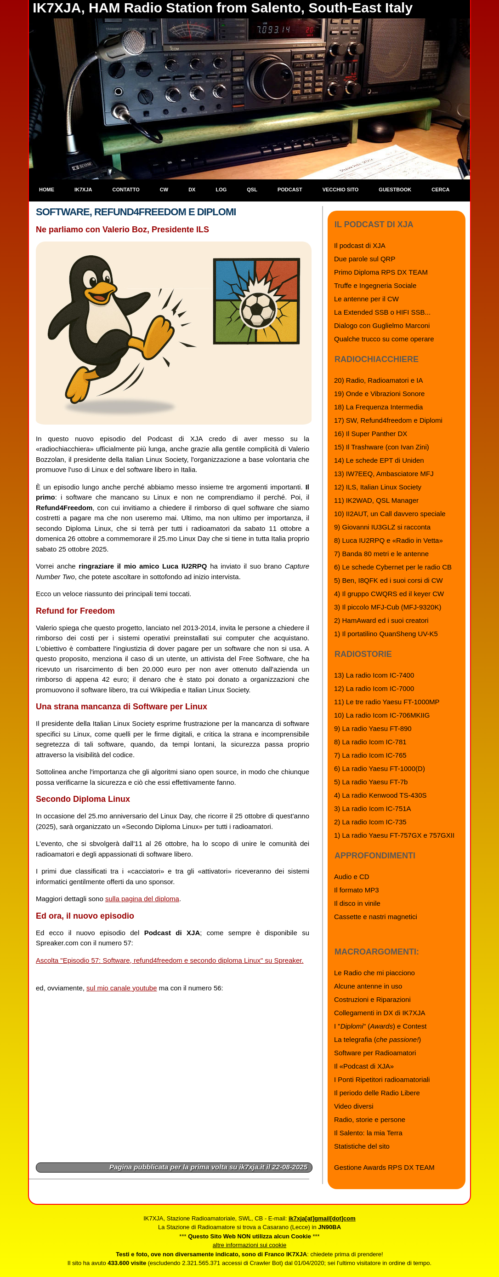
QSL (252, 189)
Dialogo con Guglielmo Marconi (382, 325)
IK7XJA (83, 189)
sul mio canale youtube (121, 988)
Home (46, 189)
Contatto (126, 189)
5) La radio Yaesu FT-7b (371, 782)
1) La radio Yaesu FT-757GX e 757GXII (394, 835)
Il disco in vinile (357, 903)
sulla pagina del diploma (142, 899)
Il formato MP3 (356, 890)
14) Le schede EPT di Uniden (379, 460)
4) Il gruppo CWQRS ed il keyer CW (389, 594)
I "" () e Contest (380, 1026)
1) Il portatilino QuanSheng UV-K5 (386, 634)
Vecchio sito (341, 189)
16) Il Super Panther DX (370, 433)
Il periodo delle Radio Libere (377, 1093)
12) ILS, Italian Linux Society (377, 487)
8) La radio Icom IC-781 (370, 742)
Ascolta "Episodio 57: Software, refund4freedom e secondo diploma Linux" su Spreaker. (170, 960)
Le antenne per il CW (366, 299)
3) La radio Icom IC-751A (372, 808)
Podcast (290, 189)
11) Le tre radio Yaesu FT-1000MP (387, 702)
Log (221, 189)
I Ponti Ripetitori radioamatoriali (382, 1079)
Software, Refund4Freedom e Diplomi (136, 212)
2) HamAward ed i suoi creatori (381, 620)
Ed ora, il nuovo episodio (85, 915)
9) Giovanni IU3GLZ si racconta (382, 527)
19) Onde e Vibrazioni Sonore (379, 393)
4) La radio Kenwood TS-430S (380, 795)
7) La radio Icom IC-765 (370, 755)
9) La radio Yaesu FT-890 (373, 728)
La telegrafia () (377, 1039)
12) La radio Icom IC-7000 (374, 688)
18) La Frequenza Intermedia (378, 407)
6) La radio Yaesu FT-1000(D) (379, 768)
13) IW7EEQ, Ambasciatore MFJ (384, 473)
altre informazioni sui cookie (249, 1245)
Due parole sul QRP (364, 259)
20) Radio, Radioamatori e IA (378, 380)
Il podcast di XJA (360, 245)
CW (164, 189)
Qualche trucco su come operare (384, 339)
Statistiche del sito (362, 1146)
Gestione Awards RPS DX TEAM (384, 1167)
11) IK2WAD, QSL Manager (376, 500)
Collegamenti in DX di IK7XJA (379, 1013)
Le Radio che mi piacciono (374, 973)
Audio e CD (351, 876)
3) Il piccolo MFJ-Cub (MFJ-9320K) (387, 607)
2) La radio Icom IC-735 (370, 822)
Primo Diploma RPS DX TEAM (381, 272)
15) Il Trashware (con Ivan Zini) (381, 447)
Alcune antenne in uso (368, 986)
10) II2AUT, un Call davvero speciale (390, 514)
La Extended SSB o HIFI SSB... (382, 312)
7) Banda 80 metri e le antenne (381, 554)
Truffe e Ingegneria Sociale (375, 285)
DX (191, 189)
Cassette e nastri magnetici (375, 916)
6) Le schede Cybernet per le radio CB (393, 567)
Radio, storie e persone (369, 1119)
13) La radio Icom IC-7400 (374, 675)
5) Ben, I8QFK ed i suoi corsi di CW (388, 580)
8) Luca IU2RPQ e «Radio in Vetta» (388, 540)
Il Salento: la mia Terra (368, 1133)
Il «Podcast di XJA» (364, 1066)
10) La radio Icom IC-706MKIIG (382, 715)
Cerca (440, 189)
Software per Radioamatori (375, 1053)
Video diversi (354, 1106)
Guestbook (395, 189)
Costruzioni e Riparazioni (372, 999)
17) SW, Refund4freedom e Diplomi (388, 420)
